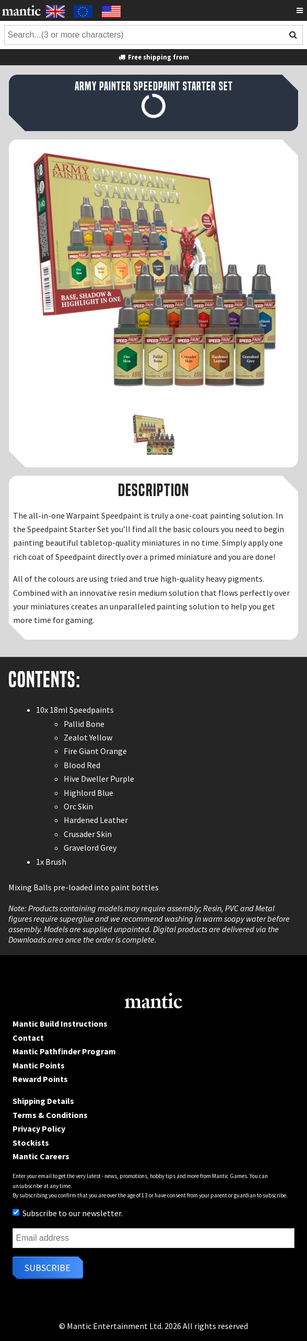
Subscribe (47, 1268)
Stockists (31, 1142)
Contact (28, 1037)
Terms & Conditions (50, 1115)
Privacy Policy (39, 1128)
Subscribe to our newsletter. (68, 1213)
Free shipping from (153, 57)
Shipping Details (43, 1101)
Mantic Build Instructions (60, 1023)
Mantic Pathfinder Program (64, 1051)
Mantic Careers (41, 1156)
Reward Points (40, 1079)
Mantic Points (39, 1065)
